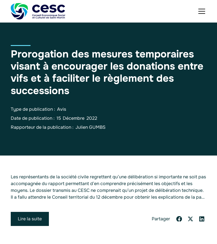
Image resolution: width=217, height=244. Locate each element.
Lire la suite (30, 219)
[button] (200, 11)
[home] (38, 11)
